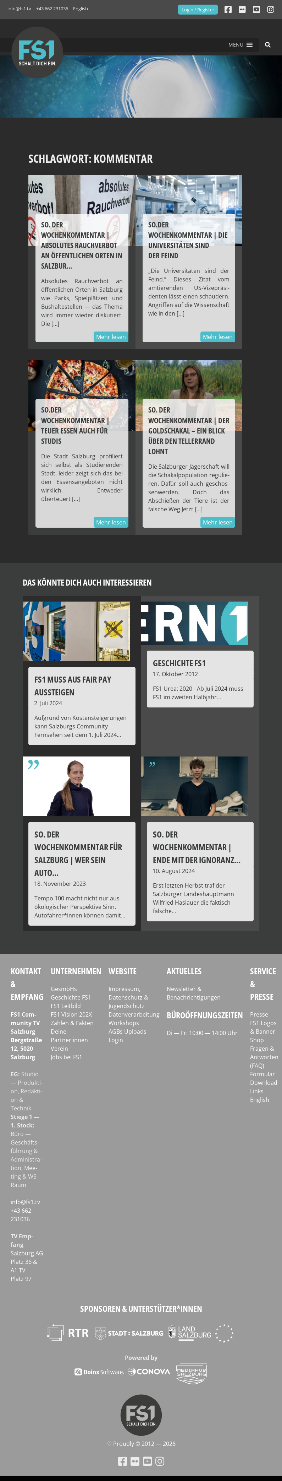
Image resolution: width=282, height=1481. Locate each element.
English (80, 8)
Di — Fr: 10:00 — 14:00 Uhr (202, 1033)
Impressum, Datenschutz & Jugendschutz (128, 997)
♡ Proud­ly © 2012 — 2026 (141, 1444)
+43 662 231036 (52, 8)
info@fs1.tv (19, 8)
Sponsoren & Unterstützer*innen (141, 1308)
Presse (259, 1014)
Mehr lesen (111, 337)
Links (257, 1091)
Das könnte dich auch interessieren (87, 582)
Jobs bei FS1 (66, 1057)
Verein (59, 1048)
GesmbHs (64, 989)
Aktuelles (184, 971)
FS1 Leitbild (66, 1006)
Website (123, 971)
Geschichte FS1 (71, 997)
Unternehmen (76, 971)
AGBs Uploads (127, 1031)
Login (116, 1040)
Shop (257, 1040)
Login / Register (198, 9)
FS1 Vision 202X (71, 1014)
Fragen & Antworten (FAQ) (264, 1057)
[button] (235, 45)
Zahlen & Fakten (72, 1023)
